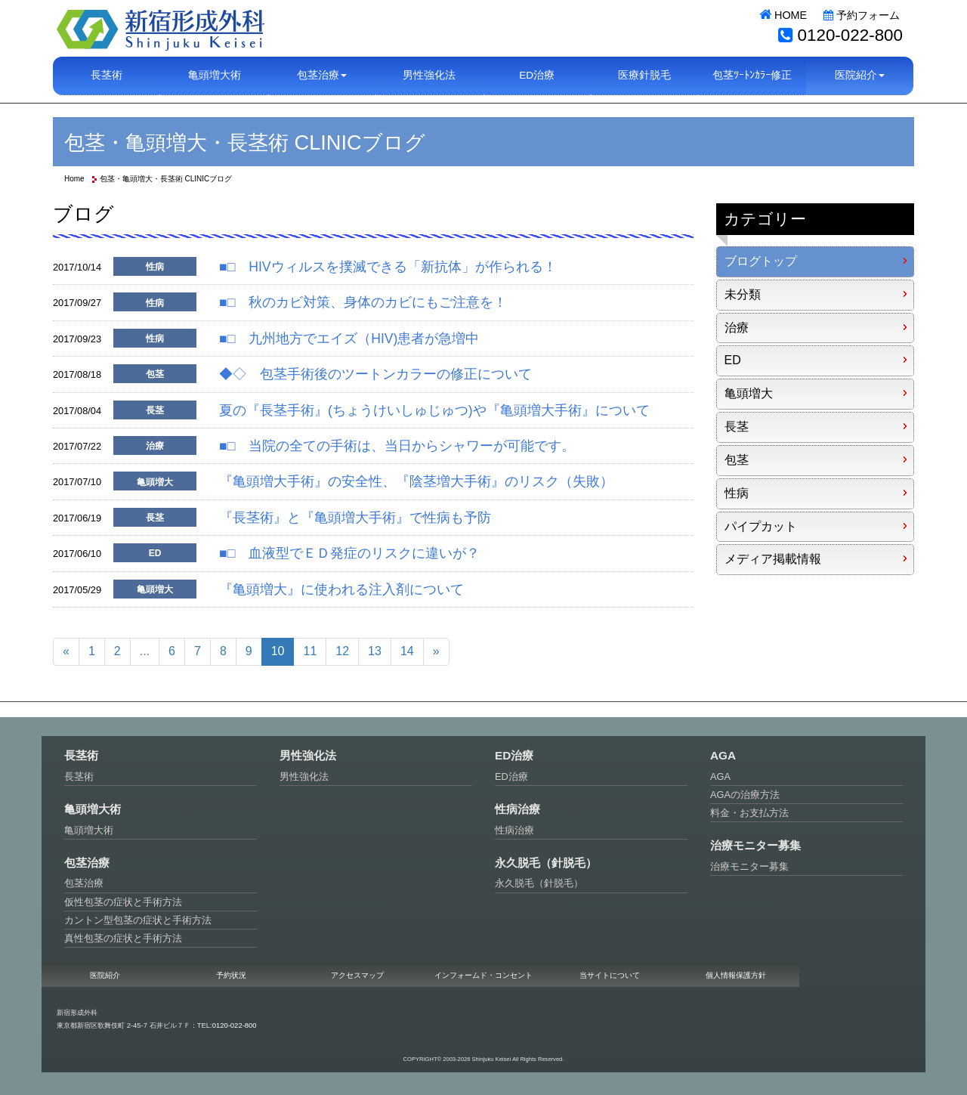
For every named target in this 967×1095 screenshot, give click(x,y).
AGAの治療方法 (745, 794)
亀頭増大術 (214, 75)
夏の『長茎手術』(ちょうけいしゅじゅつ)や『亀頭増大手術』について (434, 410)
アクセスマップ (357, 975)
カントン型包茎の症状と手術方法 (138, 920)
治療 (736, 327)
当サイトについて (609, 975)
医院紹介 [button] (860, 75)
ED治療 (537, 75)
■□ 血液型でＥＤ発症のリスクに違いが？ (349, 553)
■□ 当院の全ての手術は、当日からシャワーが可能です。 (397, 445)
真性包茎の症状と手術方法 (123, 938)
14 (407, 651)
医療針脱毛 (644, 75)
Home (74, 179)
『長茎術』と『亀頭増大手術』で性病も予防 (355, 517)
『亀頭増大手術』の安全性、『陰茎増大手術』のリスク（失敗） (416, 481)
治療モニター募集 (749, 866)
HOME (783, 15)
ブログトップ (760, 261)
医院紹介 (105, 975)
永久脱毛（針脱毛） (539, 883)
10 (278, 651)
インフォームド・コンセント (483, 975)
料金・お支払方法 (749, 812)
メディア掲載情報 (772, 558)
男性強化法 (429, 75)
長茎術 (106, 75)
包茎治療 (83, 883)
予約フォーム (861, 15)
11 (310, 651)
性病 (736, 493)
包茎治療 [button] (322, 75)
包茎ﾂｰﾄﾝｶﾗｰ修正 (752, 75)
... (145, 651)
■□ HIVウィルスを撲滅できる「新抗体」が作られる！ (388, 266)
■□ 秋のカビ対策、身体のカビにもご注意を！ (363, 302)
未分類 (742, 294)
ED (732, 360)
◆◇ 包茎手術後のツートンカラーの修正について (375, 374)
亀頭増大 (748, 393)
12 (342, 651)
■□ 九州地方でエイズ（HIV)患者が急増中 (349, 338)
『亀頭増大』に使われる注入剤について (341, 589)
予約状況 (231, 975)
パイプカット (760, 526)
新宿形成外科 (160, 28)
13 (375, 651)
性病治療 (514, 830)
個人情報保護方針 (736, 975)
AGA (720, 776)
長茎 (736, 426)
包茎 (736, 459)
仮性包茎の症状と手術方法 (123, 902)
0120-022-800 (850, 35)
